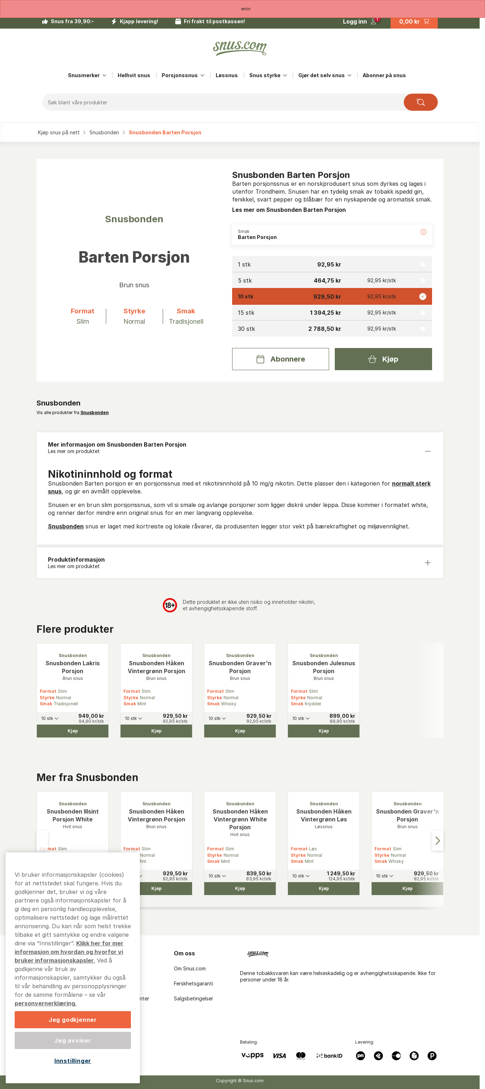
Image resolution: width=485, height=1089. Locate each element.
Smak (46, 703)
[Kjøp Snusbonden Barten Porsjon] (383, 359)
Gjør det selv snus (321, 75)
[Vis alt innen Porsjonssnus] (202, 75)
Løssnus (227, 75)
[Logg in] (359, 21)
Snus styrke (264, 75)
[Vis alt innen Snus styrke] (285, 75)
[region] (73, 967)
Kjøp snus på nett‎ (59, 132)
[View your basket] (414, 21)
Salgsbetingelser (193, 998)
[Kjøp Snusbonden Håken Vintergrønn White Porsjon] (240, 888)
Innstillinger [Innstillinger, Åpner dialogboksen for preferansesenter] (72, 1060)
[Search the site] (421, 102)
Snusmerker (84, 75)
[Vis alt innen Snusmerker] (104, 75)
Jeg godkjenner (73, 1019)
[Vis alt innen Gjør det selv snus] (349, 75)
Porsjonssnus (180, 75)
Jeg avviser (72, 1040)
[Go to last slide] (42, 841)
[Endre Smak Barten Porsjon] (332, 235)
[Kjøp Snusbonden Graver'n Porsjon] (240, 731)
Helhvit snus (134, 75)
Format (48, 691)
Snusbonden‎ (105, 132)
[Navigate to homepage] (344, 952)
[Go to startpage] (240, 48)
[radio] (332, 264)
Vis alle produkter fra (72, 412)
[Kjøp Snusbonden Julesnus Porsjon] (323, 731)
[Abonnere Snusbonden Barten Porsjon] (280, 359)
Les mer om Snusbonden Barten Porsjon (289, 209)
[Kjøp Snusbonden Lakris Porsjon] (72, 731)
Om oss (184, 953)
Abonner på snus (384, 75)
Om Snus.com (190, 968)
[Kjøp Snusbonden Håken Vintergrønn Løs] (323, 888)
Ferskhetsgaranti (193, 983)
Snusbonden (66, 526)
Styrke (47, 697)
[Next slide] (438, 841)
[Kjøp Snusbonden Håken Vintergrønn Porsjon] (156, 731)
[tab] (163, 908)
